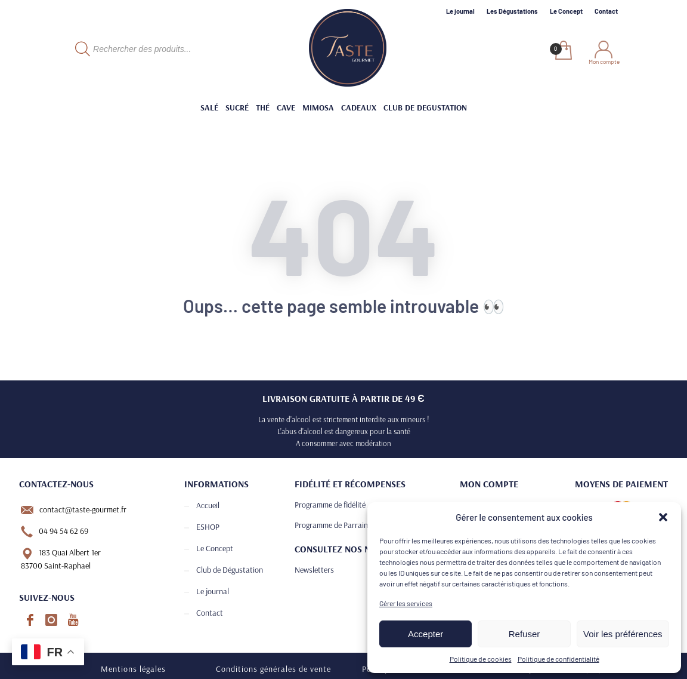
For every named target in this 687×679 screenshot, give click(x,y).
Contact (606, 11)
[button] (663, 517)
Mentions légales (133, 668)
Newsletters (314, 569)
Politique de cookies (481, 659)
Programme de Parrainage (337, 525)
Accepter (425, 634)
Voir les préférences (623, 634)
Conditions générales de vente (273, 668)
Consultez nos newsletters (358, 549)
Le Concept (566, 11)
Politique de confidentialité (558, 659)
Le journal (460, 11)
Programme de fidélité (330, 504)
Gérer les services (405, 603)
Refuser (524, 634)
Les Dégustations (512, 11)
